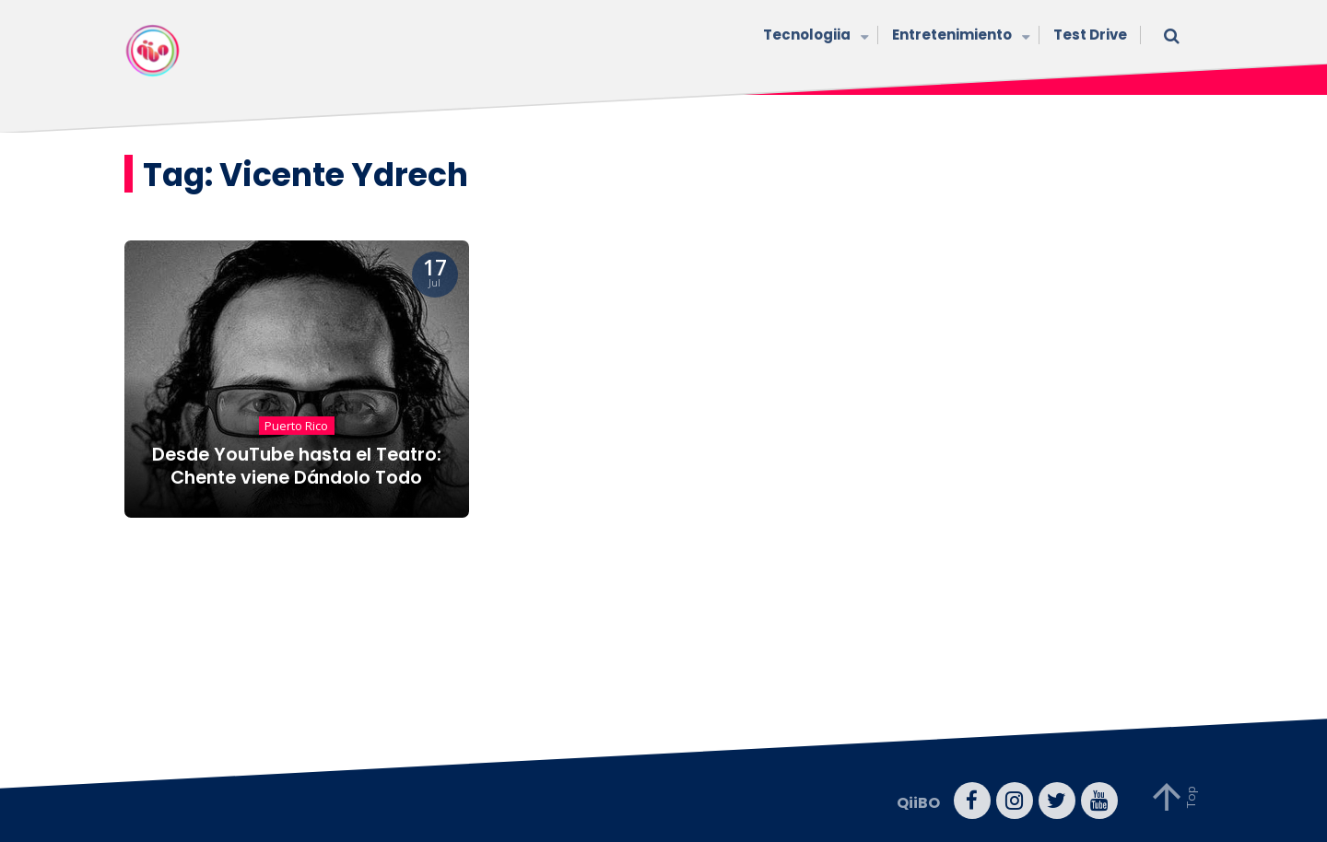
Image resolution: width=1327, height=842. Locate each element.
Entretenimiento (959, 36)
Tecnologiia (813, 36)
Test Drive (1090, 34)
